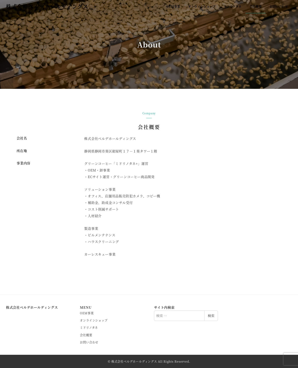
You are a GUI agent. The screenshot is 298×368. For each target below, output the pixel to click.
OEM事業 (87, 313)
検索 (211, 315)
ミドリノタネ (89, 327)
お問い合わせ (89, 342)
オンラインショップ (93, 320)
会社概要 (86, 335)
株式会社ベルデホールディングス (47, 6)
